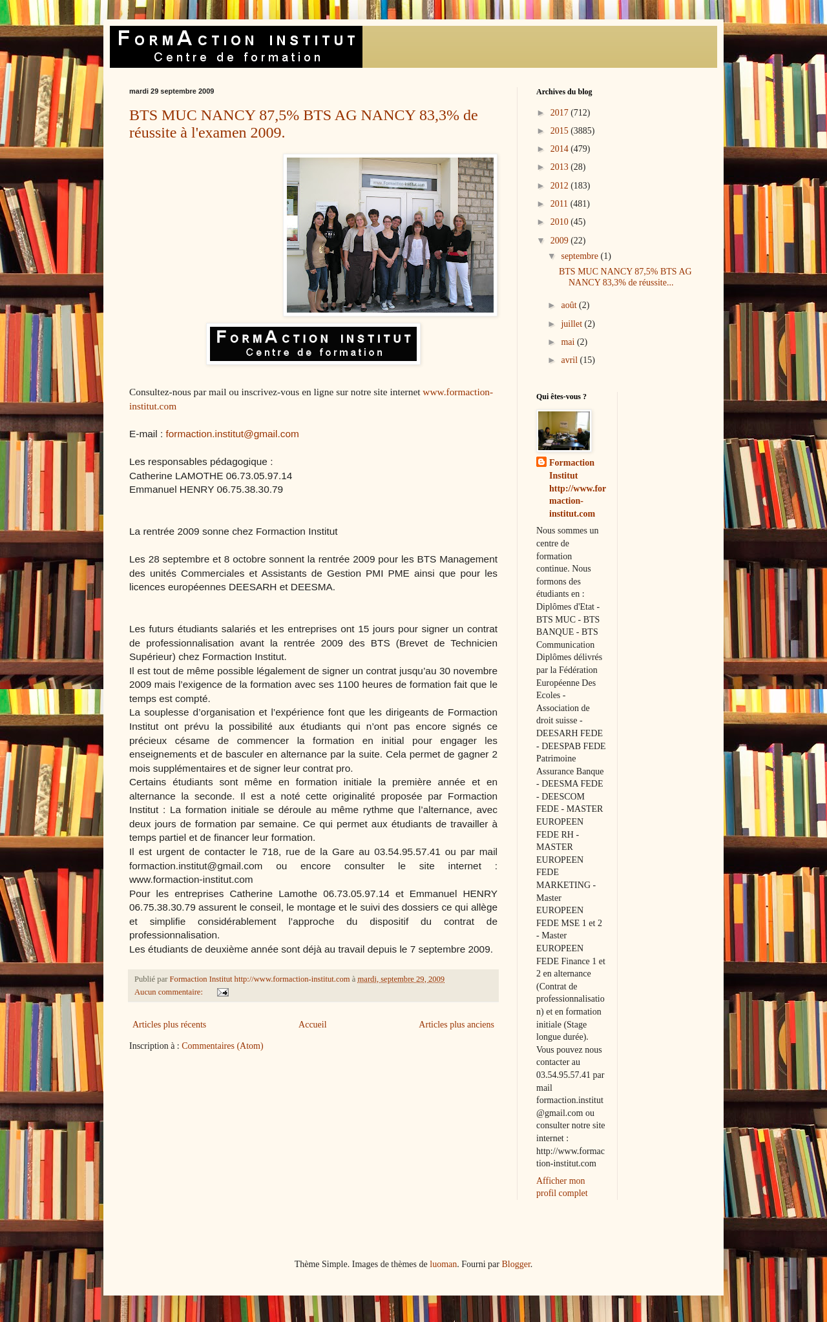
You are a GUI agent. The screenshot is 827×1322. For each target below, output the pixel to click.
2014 (560, 149)
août (570, 305)
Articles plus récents (169, 1024)
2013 (560, 167)
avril (570, 360)
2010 (560, 222)
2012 (560, 186)
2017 (560, 113)
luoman (443, 1264)
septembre (580, 256)
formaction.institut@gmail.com (231, 433)
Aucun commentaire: (169, 992)
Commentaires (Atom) (222, 1046)
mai (569, 342)
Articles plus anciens (456, 1024)
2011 (560, 204)
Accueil (312, 1024)
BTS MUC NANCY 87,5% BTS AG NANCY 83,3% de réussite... (625, 277)
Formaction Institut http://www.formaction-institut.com (577, 488)
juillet (572, 324)
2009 (560, 240)
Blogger (515, 1264)
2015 (560, 131)
